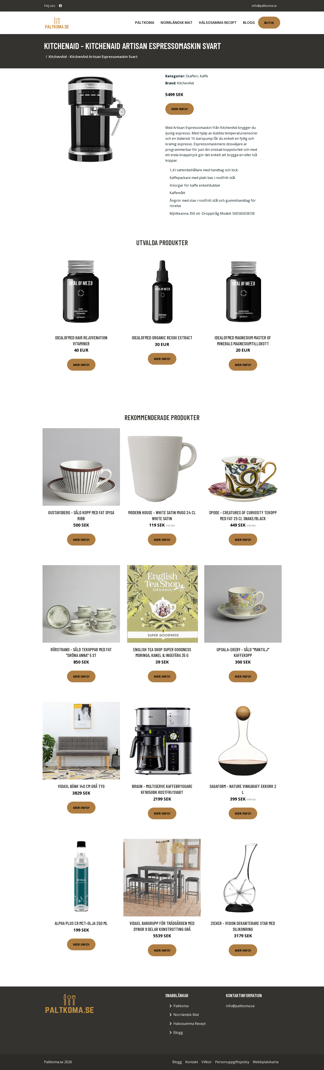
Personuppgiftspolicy (232, 1062)
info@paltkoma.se (264, 6)
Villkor (206, 1062)
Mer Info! (179, 109)
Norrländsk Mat (177, 22)
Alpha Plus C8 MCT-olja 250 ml (81, 923)
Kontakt (191, 1062)
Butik (269, 22)
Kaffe (204, 76)
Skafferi (192, 76)
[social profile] (60, 6)
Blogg (249, 22)
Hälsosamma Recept (218, 22)
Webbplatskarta (265, 1062)
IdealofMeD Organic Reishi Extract (162, 337)
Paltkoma (144, 22)
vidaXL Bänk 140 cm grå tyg (81, 786)
